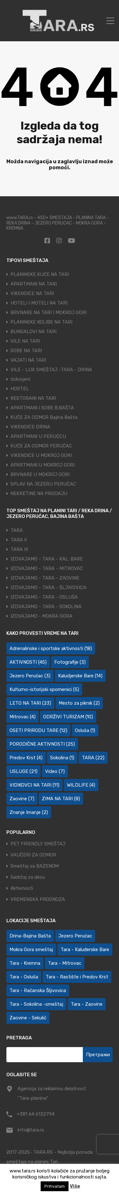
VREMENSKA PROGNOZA (37, 899)
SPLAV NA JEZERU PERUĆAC (43, 484)
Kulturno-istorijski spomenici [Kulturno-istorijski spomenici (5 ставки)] (44, 689)
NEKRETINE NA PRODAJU (38, 493)
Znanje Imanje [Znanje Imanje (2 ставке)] (29, 812)
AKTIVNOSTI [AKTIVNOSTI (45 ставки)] (28, 662)
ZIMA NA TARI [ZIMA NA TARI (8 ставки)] (61, 799)
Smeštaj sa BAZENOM (34, 866)
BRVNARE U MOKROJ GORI (39, 474)
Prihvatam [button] (54, 1186)
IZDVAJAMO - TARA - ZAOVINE (44, 578)
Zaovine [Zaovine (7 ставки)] (22, 799)
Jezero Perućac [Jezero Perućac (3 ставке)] (30, 676)
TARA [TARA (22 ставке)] (93, 758)
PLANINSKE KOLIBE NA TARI (41, 322)
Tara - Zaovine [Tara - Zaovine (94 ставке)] (86, 1004)
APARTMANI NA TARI (33, 284)
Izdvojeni (20, 379)
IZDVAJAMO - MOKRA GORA (41, 616)
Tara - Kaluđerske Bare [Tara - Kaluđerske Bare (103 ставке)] (85, 949)
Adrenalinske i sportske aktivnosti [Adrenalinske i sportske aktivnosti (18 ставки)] (51, 648)
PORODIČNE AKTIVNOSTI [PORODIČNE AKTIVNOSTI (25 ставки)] (42, 744)
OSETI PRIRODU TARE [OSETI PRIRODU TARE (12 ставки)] (38, 730)
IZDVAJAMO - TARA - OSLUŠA (44, 597)
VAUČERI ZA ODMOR (33, 855)
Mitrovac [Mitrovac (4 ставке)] (23, 717)
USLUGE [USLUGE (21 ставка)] (23, 771)
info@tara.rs (30, 1130)
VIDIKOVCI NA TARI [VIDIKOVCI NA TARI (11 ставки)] (34, 785)
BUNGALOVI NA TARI (33, 331)
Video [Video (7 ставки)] (55, 771)
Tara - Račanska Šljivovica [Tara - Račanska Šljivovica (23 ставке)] (38, 990)
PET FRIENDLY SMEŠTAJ (37, 844)
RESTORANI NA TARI (33, 398)
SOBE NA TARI (26, 350)
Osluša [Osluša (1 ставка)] (85, 730)
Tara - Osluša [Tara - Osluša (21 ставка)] (24, 977)
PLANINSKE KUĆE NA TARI (39, 274)
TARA (16, 530)
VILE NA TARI (25, 341)
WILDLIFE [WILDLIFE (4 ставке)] (81, 785)
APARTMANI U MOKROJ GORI (42, 465)
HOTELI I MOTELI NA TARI (39, 303)
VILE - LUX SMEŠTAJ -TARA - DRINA (51, 370)
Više (75, 1186)
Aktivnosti (21, 888)
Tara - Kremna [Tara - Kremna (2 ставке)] (25, 963)
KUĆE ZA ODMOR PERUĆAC (41, 446)
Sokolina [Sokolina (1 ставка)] (62, 758)
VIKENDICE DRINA (30, 427)
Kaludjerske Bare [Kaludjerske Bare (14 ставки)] (80, 676)
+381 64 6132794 (36, 1114)
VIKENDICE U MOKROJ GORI (41, 455)
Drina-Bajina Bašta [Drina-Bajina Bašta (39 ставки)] (30, 936)
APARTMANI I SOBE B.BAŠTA (42, 408)
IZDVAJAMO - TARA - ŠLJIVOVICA (48, 587)
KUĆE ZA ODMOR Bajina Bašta (43, 417)
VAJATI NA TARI (28, 360)
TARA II (18, 540)
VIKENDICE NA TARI (32, 293)
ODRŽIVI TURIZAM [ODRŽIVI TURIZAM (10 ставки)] (68, 717)
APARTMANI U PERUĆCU (38, 436)
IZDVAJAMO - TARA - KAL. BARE (46, 559)
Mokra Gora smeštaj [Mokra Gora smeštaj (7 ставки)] (31, 949)
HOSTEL (19, 389)
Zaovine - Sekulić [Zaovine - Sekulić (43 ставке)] (28, 1018)
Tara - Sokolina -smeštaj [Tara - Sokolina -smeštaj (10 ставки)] (36, 1004)
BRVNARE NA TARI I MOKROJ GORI (48, 312)
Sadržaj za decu (27, 877)
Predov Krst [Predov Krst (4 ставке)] (26, 758)
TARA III (19, 549)
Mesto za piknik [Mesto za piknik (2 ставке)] (79, 703)
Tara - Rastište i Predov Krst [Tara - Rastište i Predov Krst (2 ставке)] (77, 977)
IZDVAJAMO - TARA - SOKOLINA (46, 606)
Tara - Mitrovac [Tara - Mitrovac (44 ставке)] (64, 963)
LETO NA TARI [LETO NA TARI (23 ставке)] (30, 703)
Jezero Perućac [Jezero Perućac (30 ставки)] (75, 936)
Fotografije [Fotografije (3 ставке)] (70, 662)
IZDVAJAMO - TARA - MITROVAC (46, 568)
